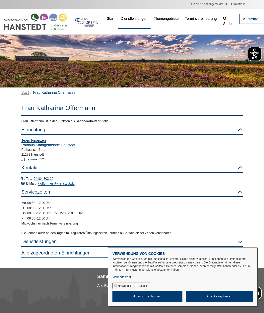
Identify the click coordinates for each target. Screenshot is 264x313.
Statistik (143, 285)
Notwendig (124, 285)
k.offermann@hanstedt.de (56, 183)
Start (25, 92)
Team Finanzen (33, 140)
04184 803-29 (43, 178)
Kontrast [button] (238, 4)
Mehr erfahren (121, 277)
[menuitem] (111, 21)
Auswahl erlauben (147, 296)
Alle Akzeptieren (219, 296)
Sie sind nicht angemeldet (209, 4)
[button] (228, 21)
